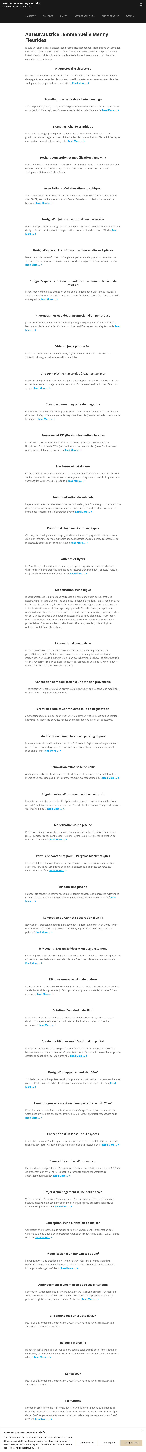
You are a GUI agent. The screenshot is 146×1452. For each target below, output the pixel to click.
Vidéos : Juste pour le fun (73, 346)
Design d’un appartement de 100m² (73, 1072)
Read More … (79, 83)
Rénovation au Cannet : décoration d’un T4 (73, 918)
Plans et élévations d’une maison (73, 1161)
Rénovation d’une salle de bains (73, 767)
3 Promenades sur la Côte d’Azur (73, 1316)
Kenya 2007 (73, 1374)
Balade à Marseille (73, 1343)
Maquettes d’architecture (73, 68)
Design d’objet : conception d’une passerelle (73, 219)
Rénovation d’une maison (73, 643)
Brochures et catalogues (73, 466)
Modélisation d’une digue (73, 590)
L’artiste (31, 16)
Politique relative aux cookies (29, 1447)
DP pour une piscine (73, 887)
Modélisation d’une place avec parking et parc (73, 736)
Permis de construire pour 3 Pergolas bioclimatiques (73, 856)
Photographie (110, 16)
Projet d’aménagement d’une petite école (73, 1192)
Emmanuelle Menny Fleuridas (22, 3)
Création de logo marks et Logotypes (73, 528)
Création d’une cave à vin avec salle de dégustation (73, 709)
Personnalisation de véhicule (72, 497)
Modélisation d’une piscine (73, 825)
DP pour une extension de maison (73, 979)
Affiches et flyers (73, 559)
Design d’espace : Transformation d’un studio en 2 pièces (73, 250)
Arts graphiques (84, 16)
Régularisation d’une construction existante (73, 794)
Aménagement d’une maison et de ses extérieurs (73, 1285)
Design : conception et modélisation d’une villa (73, 157)
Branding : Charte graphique (73, 126)
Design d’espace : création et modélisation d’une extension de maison (73, 283)
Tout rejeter (109, 1442)
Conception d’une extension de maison (73, 1223)
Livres (63, 16)
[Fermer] (143, 1430)
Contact (48, 16)
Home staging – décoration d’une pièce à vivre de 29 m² (73, 1103)
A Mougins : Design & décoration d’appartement (73, 948)
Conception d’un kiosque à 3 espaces (73, 1134)
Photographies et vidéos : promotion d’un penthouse (73, 315)
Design (130, 16)
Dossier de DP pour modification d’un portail (73, 1041)
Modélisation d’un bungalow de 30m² (73, 1254)
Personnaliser (87, 1442)
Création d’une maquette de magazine (73, 404)
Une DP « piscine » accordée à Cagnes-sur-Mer (73, 373)
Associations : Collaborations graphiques (73, 188)
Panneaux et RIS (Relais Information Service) (73, 435)
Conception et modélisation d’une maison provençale (73, 682)
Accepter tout (131, 1442)
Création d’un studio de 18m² (73, 1010)
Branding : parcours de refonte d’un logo (73, 99)
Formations (73, 1401)
